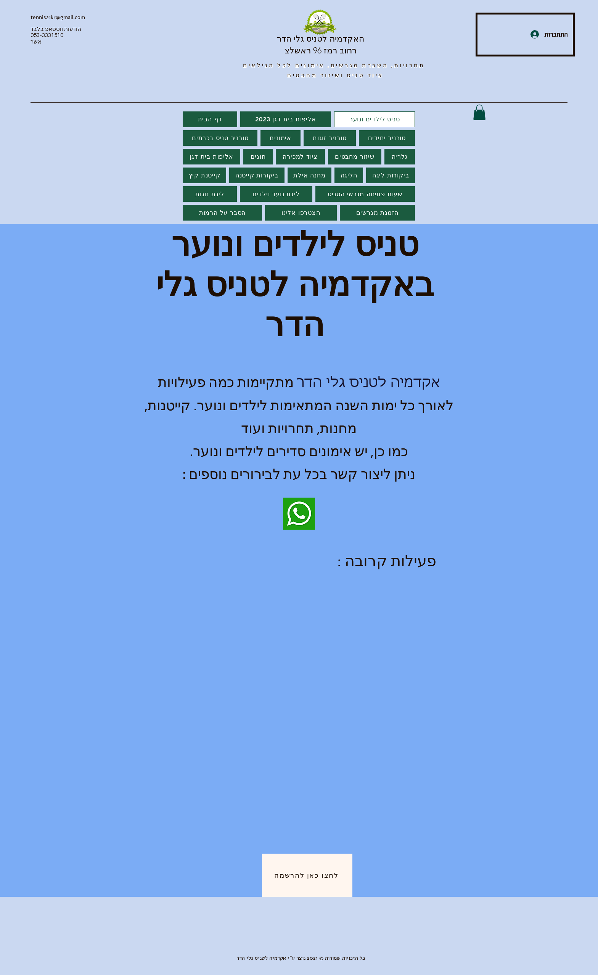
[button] (479, 112)
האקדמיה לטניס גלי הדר (320, 39)
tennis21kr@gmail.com (58, 17)
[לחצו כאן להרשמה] (307, 875)
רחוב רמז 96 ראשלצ (321, 50)
